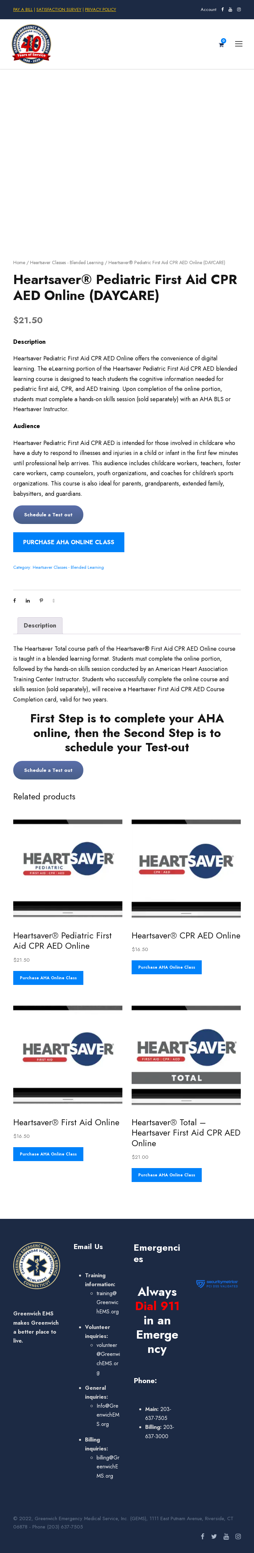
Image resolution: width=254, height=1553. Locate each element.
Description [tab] (40, 625)
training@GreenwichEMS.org (108, 1302)
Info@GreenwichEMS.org (108, 1415)
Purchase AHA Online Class (68, 542)
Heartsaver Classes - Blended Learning (67, 262)
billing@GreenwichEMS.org (108, 1466)
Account (208, 9)
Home (19, 262)
